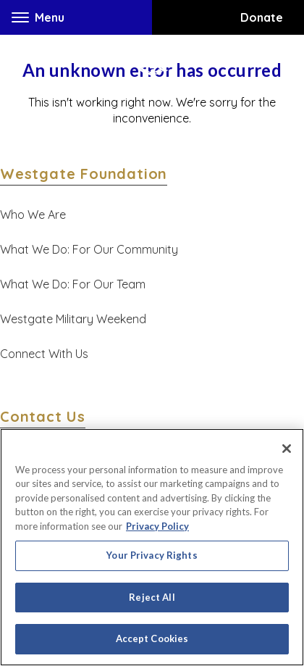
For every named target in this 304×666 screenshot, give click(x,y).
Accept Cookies (152, 638)
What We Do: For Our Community (89, 249)
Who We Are (33, 214)
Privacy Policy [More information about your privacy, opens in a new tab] (157, 526)
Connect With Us (44, 353)
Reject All (151, 597)
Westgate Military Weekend (73, 319)
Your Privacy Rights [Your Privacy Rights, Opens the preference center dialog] (151, 555)
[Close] (287, 449)
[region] (152, 547)
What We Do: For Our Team (72, 284)
